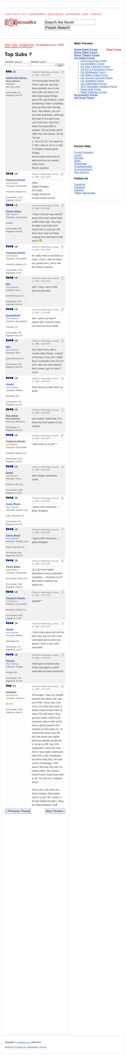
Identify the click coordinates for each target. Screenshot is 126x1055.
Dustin (9, 472)
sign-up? (18, 62)
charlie (9, 384)
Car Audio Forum (84, 58)
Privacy (43, 1047)
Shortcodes (80, 163)
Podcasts (96, 14)
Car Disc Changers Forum (95, 66)
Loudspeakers (37, 14)
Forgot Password (83, 152)
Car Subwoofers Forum (94, 83)
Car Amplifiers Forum (92, 63)
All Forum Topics (84, 97)
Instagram (79, 187)
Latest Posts (12, 14)
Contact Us (20, 1047)
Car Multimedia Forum (93, 72)
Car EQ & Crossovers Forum (97, 69)
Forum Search (57, 27)
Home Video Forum (85, 52)
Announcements (83, 169)
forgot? (43, 62)
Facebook (79, 184)
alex (8, 284)
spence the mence (16, 77)
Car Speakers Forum (92, 80)
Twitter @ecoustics (85, 193)
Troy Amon (12, 415)
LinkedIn (79, 190)
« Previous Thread (18, 811)
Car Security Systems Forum (97, 78)
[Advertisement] (35, 926)
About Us (9, 1047)
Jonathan (11, 692)
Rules (77, 161)
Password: (43, 63)
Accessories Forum (86, 95)
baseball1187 (13, 315)
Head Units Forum (91, 89)
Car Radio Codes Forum (94, 75)
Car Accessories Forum (94, 61)
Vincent (10, 660)
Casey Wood (13, 504)
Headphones (73, 14)
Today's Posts (113, 49)
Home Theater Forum (87, 55)
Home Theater (55, 14)
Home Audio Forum (86, 49)
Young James (13, 211)
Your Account (81, 172)
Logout (78, 155)
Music (85, 14)
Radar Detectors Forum (94, 92)
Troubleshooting (83, 166)
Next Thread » (55, 811)
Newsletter (33, 1047)
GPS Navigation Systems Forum (99, 86)
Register (79, 158)
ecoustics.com (23, 1042)
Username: (17, 63)
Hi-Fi (24, 14)
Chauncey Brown (15, 179)
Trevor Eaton (13, 566)
